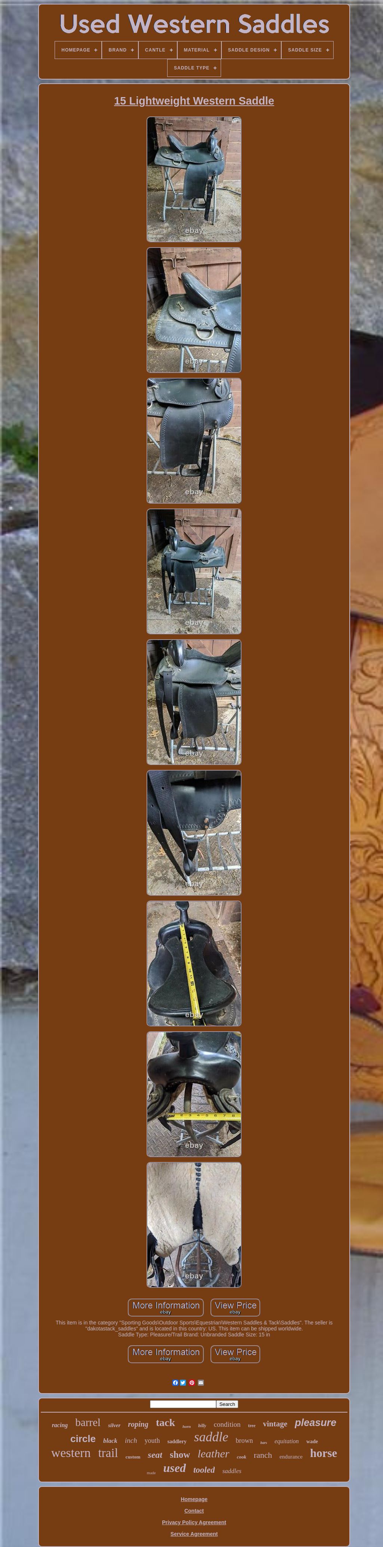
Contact (194, 1511)
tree (251, 1425)
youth (152, 1440)
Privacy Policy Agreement (194, 1522)
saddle (211, 1437)
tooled (204, 1470)
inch (131, 1440)
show (180, 1455)
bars (263, 1443)
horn (187, 1426)
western (71, 1453)
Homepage (194, 1499)
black (110, 1440)
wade (312, 1441)
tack (165, 1422)
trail (108, 1453)
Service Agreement (194, 1534)
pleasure (315, 1422)
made (151, 1472)
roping (138, 1424)
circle (83, 1438)
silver (114, 1425)
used (174, 1468)
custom (133, 1457)
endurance (291, 1457)
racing (60, 1425)
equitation (287, 1441)
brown (244, 1440)
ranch (263, 1455)
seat (155, 1455)
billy (202, 1425)
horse (323, 1453)
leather (213, 1453)
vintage (275, 1423)
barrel (88, 1422)
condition (227, 1424)
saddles (231, 1471)
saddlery (176, 1441)
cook (241, 1457)
